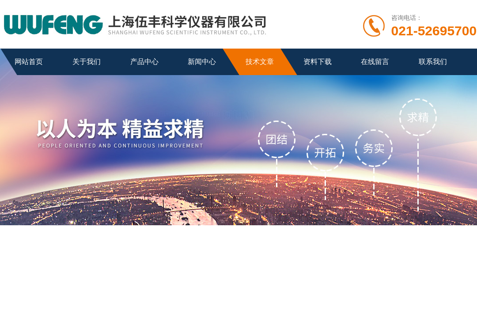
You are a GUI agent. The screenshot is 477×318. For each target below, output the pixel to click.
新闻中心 (202, 61)
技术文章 (260, 61)
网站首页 (29, 61)
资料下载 (317, 61)
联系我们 (433, 61)
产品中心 (144, 61)
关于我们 (86, 61)
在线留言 (375, 61)
